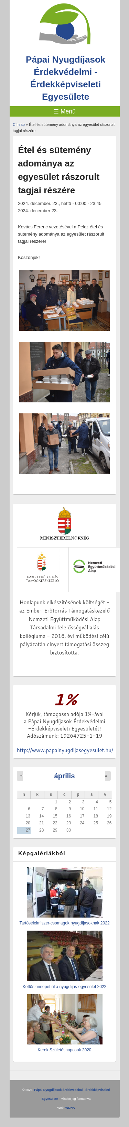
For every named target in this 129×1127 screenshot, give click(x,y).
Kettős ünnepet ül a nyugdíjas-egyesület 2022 (65, 986)
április (64, 776)
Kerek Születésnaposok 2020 (64, 1050)
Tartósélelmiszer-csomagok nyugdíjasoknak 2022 (64, 923)
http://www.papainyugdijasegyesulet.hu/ (65, 750)
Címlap (19, 124)
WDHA (70, 1107)
